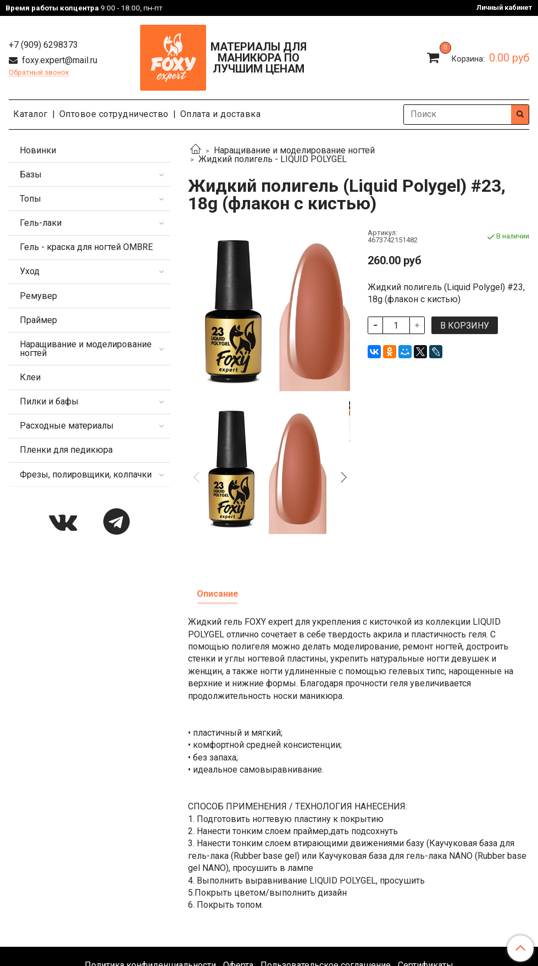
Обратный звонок (39, 72)
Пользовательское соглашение (325, 851)
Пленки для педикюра (66, 450)
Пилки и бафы (49, 401)
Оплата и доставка (220, 114)
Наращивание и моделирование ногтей (294, 150)
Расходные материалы (67, 425)
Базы (31, 174)
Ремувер (38, 296)
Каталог (30, 114)
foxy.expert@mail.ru (58, 60)
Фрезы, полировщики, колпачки (86, 474)
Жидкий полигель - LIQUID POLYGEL (272, 159)
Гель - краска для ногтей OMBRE (86, 247)
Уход (30, 271)
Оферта (238, 851)
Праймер (38, 320)
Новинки (38, 150)
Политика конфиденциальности (150, 851)
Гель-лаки (41, 223)
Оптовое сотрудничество (114, 114)
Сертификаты (425, 851)
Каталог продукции (269, 880)
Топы (30, 198)
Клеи (30, 377)
